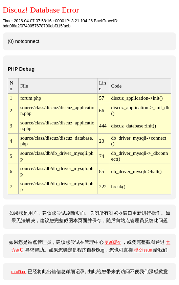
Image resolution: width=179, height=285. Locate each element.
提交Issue (143, 250)
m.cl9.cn (18, 271)
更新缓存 (113, 242)
